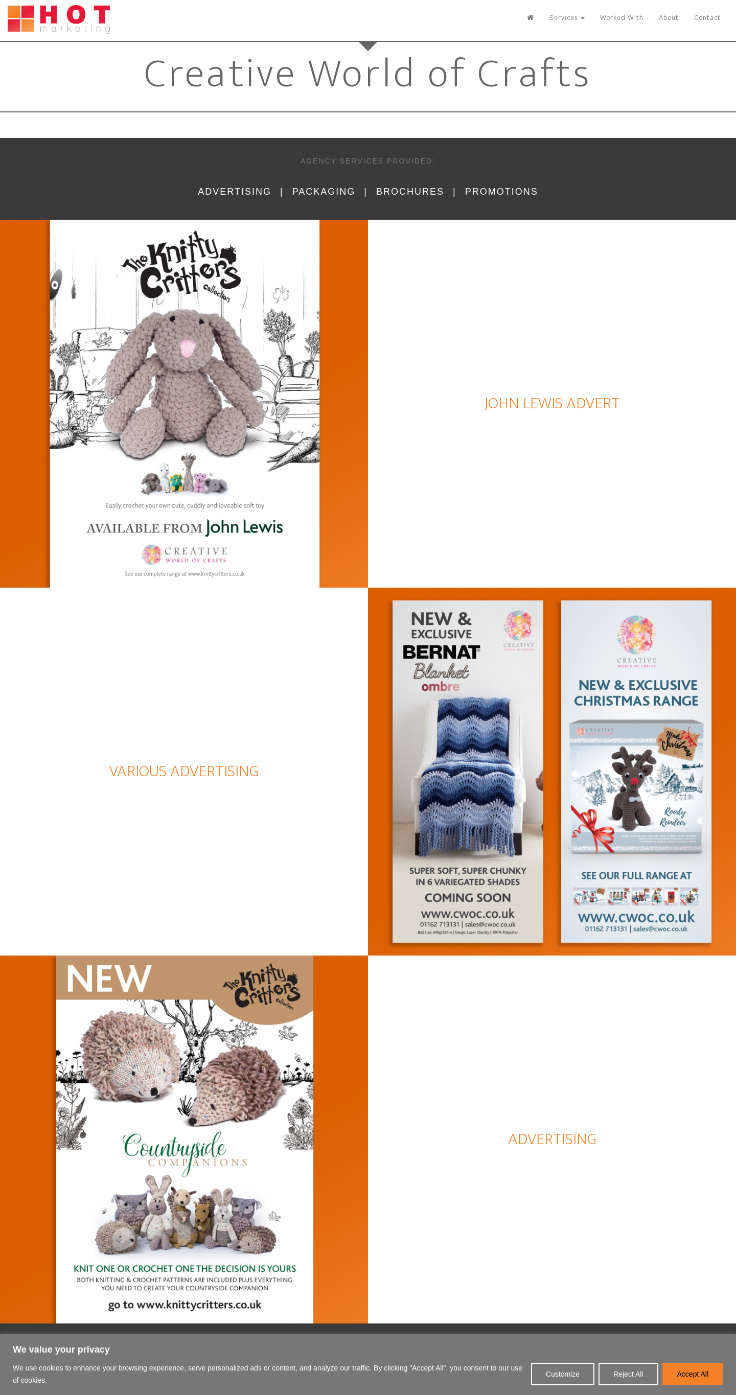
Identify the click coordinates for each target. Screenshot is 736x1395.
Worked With (621, 18)
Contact (707, 18)
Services (567, 18)
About (669, 18)
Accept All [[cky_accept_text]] (692, 1374)
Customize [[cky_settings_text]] (563, 1374)
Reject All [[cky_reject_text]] (628, 1374)
